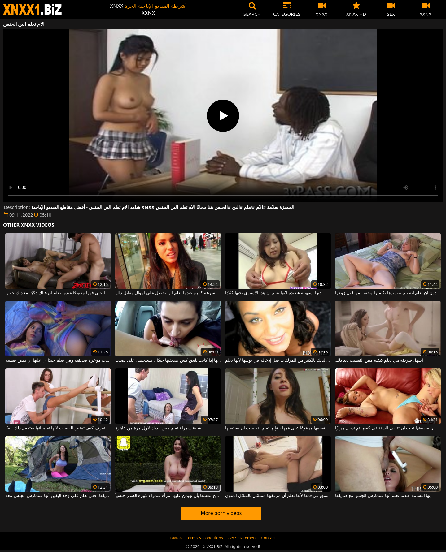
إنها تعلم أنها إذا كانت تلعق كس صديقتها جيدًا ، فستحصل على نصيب (168, 360)
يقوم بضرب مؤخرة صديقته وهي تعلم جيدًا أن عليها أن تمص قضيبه (58, 360)
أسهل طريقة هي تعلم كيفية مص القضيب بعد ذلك (379, 360)
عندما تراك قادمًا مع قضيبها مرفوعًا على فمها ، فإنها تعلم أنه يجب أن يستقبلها (278, 428)
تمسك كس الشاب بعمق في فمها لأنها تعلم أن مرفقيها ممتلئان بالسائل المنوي (278, 495)
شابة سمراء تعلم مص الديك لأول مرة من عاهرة (158, 428)
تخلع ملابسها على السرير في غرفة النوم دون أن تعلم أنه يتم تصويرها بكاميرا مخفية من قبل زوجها (388, 293)
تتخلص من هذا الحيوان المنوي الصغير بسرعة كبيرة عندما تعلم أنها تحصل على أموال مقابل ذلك (168, 293)
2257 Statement (242, 538)
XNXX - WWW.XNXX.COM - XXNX (32, 9)
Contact (268, 538)
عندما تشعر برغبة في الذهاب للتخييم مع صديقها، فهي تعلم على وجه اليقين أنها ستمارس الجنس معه (58, 495)
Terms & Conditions (204, 538)
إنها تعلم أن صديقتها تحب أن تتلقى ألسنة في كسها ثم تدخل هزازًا (388, 428)
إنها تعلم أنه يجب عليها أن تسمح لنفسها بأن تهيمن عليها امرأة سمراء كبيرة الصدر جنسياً (168, 495)
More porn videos (221, 513)
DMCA (176, 538)
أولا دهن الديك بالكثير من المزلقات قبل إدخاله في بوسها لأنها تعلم (278, 360)
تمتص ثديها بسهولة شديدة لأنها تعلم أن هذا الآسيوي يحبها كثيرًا (278, 293)
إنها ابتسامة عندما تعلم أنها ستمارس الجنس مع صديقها (383, 495)
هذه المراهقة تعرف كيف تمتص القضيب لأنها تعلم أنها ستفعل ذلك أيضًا (58, 428)
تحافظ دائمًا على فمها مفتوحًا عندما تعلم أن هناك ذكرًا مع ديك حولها (58, 293)
